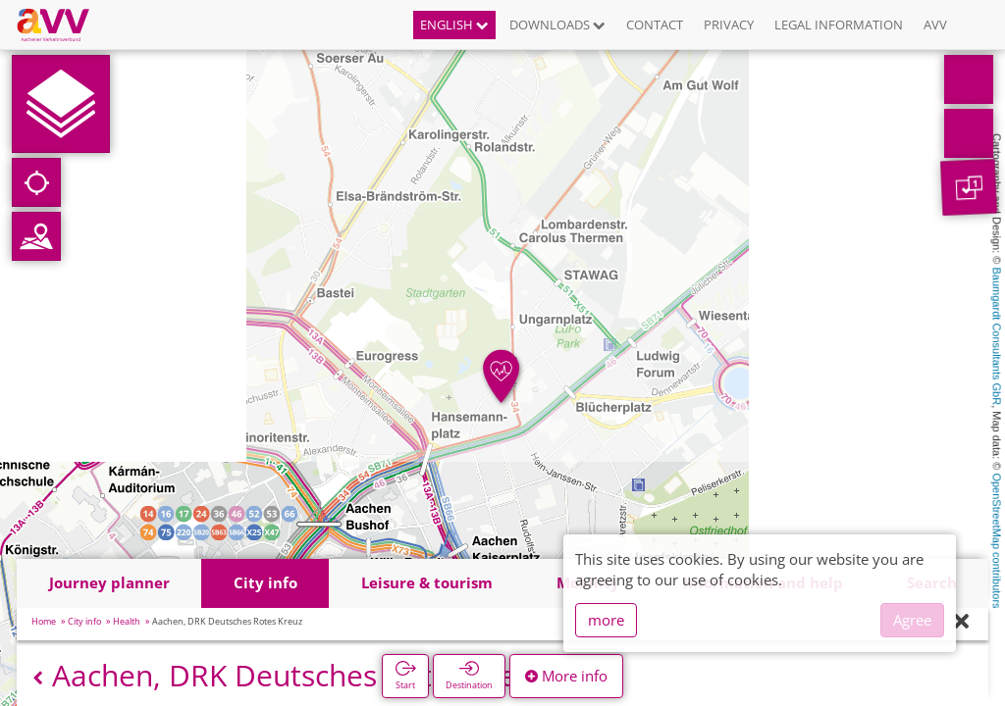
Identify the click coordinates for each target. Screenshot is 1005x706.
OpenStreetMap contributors (997, 540)
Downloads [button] (557, 24)
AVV (935, 24)
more (606, 620)
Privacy (729, 24)
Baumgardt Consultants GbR (997, 337)
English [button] (454, 24)
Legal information (838, 24)
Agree (912, 620)
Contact (654, 24)
